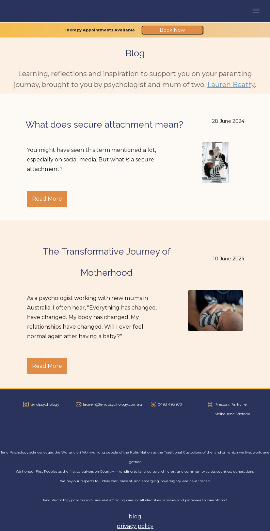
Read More (47, 199)
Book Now (172, 30)
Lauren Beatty (231, 85)
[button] (256, 11)
